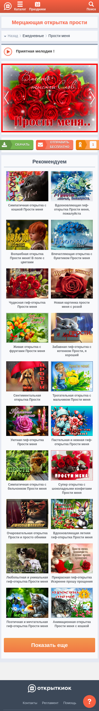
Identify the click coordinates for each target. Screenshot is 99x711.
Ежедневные (33, 36)
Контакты (30, 703)
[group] (49, 51)
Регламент (50, 703)
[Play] (8, 52)
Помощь (69, 703)
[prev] (6, 98)
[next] (92, 98)
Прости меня (59, 36)
